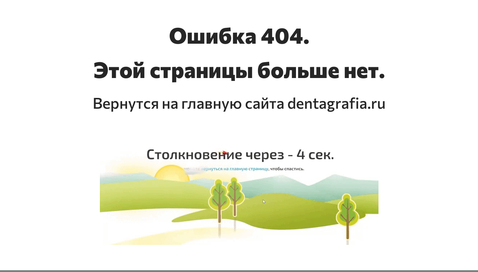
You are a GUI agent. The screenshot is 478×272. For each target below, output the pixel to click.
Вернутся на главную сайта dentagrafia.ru (239, 102)
